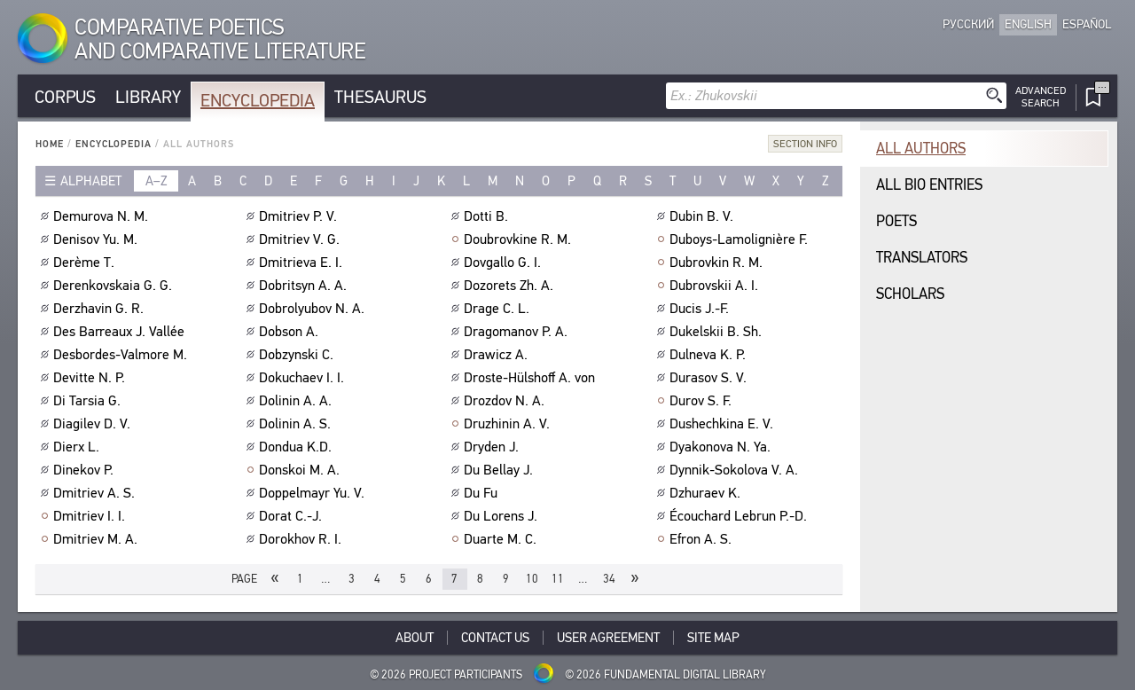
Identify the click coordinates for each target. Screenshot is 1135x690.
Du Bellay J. (500, 470)
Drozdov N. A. (506, 401)
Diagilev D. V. (94, 424)
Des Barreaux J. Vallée (121, 332)
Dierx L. (78, 447)
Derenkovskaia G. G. (114, 286)
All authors (921, 148)
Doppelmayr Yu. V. (314, 493)
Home (49, 144)
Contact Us (495, 638)
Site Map (713, 638)
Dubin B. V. (703, 216)
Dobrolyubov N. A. (314, 309)
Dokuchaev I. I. (303, 378)
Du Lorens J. (503, 516)
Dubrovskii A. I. (716, 286)
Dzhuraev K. (707, 493)
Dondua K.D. (297, 447)
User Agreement (608, 638)
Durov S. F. (702, 401)
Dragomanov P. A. (518, 332)
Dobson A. (291, 332)
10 (532, 578)
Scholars (910, 294)
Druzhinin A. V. (509, 424)
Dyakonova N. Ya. (722, 447)
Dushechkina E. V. (723, 424)
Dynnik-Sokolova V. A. (735, 470)
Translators (921, 257)
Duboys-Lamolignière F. (740, 239)
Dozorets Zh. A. (511, 286)
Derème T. (86, 263)
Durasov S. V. (710, 378)
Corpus (65, 97)
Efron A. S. (702, 539)
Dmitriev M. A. (97, 539)
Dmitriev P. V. (300, 216)
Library (148, 97)
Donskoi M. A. (301, 470)
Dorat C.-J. (292, 516)
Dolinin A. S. (297, 424)
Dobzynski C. (298, 355)
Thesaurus (380, 97)
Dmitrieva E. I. (303, 263)
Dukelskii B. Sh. (717, 332)
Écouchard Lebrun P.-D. (740, 516)
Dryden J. (493, 447)
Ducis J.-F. (701, 309)
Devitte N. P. (91, 378)
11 (558, 578)
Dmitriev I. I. (91, 516)
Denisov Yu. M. (97, 239)
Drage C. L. (499, 309)
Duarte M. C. (502, 539)
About (414, 638)
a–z (156, 181)
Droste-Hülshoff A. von (531, 378)
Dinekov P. (85, 470)
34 (609, 578)
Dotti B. (488, 216)
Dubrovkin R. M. (718, 263)
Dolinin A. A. (297, 401)
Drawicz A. (498, 355)
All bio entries (929, 185)
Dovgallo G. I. (504, 263)
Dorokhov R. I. (302, 539)
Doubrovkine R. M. (519, 239)
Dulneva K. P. (709, 355)
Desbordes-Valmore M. (122, 355)
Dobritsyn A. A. (305, 286)
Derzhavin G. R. (100, 309)
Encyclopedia (257, 100)
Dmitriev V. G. (301, 239)
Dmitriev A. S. (96, 493)
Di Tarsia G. (89, 401)
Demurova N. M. (103, 216)
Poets (896, 221)
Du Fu (483, 493)
